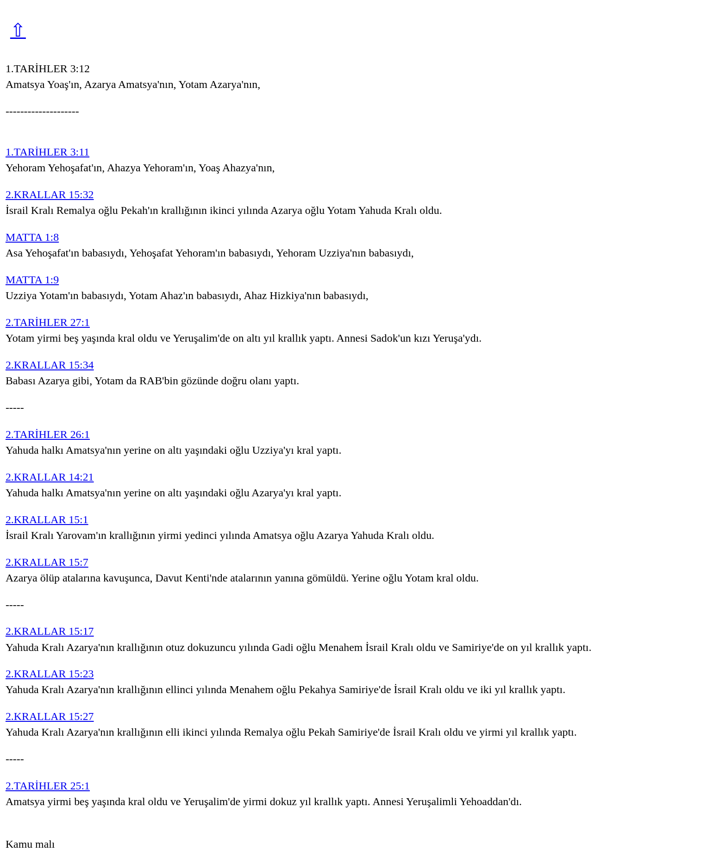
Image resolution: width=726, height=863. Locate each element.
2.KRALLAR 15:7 (47, 562)
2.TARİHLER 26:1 (48, 434)
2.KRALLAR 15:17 (50, 631)
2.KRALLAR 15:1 (47, 519)
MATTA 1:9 (32, 280)
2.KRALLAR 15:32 (50, 194)
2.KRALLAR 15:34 (50, 365)
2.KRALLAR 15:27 (50, 716)
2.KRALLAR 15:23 (50, 674)
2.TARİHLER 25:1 (48, 786)
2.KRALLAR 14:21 (50, 477)
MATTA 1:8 (32, 237)
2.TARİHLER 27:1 (48, 322)
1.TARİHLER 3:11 (47, 152)
